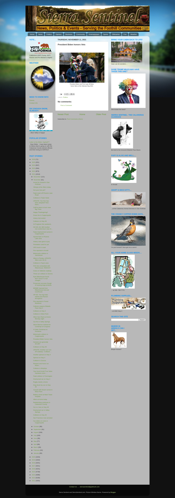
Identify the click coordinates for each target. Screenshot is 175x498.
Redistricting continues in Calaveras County (41, 403)
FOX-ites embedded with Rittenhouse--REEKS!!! (42, 267)
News (40, 34)
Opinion (59, 34)
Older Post (101, 114)
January (36, 453)
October (36, 426)
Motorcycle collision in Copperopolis (40, 335)
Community (80, 34)
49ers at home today (40, 399)
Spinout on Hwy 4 (39, 357)
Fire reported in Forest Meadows (40, 302)
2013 (34, 478)
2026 (34, 159)
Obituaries (116, 34)
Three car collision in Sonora (43, 274)
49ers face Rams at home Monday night (42, 318)
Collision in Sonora (39, 360)
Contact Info (33, 103)
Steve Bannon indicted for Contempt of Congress (42, 325)
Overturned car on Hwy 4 (41, 379)
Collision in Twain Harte (41, 198)
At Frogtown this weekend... (42, 224)
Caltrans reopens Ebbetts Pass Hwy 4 (41, 307)
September (37, 429)
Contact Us (73, 487)
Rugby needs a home (40, 382)
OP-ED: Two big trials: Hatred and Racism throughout (40, 296)
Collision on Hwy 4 (39, 311)
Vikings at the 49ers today (42, 187)
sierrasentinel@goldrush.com (89, 487)
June (35, 438)
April (35, 444)
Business (69, 34)
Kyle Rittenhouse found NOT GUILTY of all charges (41, 278)
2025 (34, 162)
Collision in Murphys (40, 368)
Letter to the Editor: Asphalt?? (39, 142)
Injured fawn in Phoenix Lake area (41, 237)
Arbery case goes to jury (41, 241)
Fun (125, 34)
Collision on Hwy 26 (40, 415)
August (36, 432)
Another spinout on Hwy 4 (42, 355)
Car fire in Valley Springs (41, 322)
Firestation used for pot (41, 244)
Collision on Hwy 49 (40, 221)
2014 (34, 475)
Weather (133, 34)
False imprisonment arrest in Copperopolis (42, 233)
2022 (34, 171)
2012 (34, 481)
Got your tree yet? (39, 190)
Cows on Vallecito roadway (42, 271)
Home (32, 34)
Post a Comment (66, 105)
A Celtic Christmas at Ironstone (40, 330)
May (35, 441)
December (37, 177)
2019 (34, 460)
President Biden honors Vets (42, 339)
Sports (105, 34)
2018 (34, 463)
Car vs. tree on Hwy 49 (41, 407)
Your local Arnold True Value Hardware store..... (42, 372)
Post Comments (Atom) (75, 119)
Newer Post (63, 114)
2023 (34, 168)
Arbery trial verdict (39, 218)
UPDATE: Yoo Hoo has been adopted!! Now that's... (41, 202)
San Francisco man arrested (42, 418)
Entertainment (94, 34)
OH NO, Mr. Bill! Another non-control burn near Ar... (43, 228)
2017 (34, 466)
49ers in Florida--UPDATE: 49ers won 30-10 (42, 259)
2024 (34, 165)
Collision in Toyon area (41, 263)
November (37, 180)
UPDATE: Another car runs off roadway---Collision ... (42, 350)
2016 (34, 469)
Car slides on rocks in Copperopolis (40, 422)
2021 (34, 174)
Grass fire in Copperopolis (42, 215)
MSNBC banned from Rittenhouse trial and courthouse (41, 290)
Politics (49, 34)
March (36, 447)
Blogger (113, 492)
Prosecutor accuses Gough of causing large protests (42, 284)
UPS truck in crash (39, 247)
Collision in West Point (40, 314)
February (37, 450)
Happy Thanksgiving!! (40, 212)
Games (31, 100)
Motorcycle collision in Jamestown (40, 254)
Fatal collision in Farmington (42, 376)
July (35, 435)
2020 (34, 457)
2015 (34, 472)
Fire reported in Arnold (40, 250)
